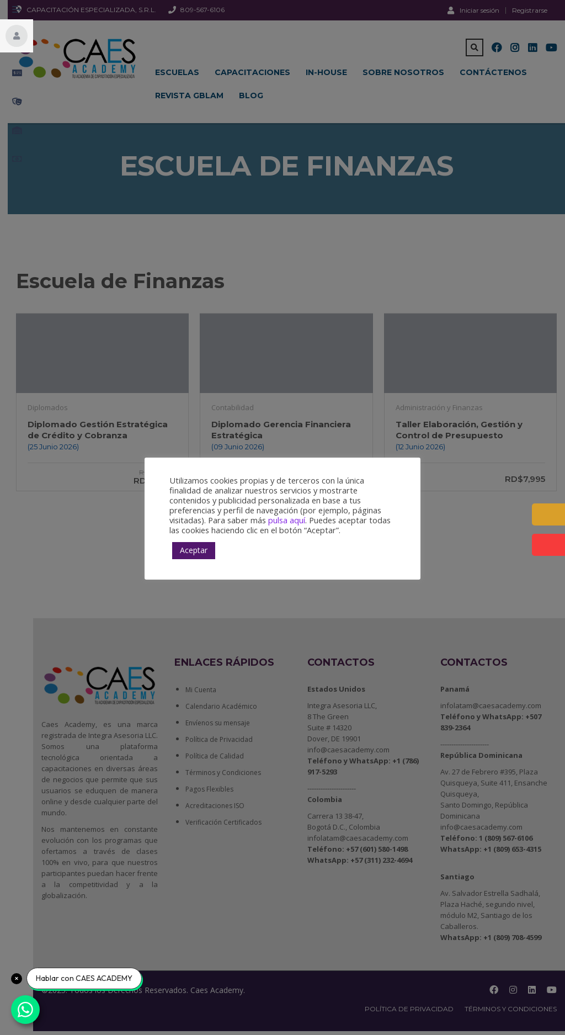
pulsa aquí (286, 520)
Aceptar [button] (193, 550)
